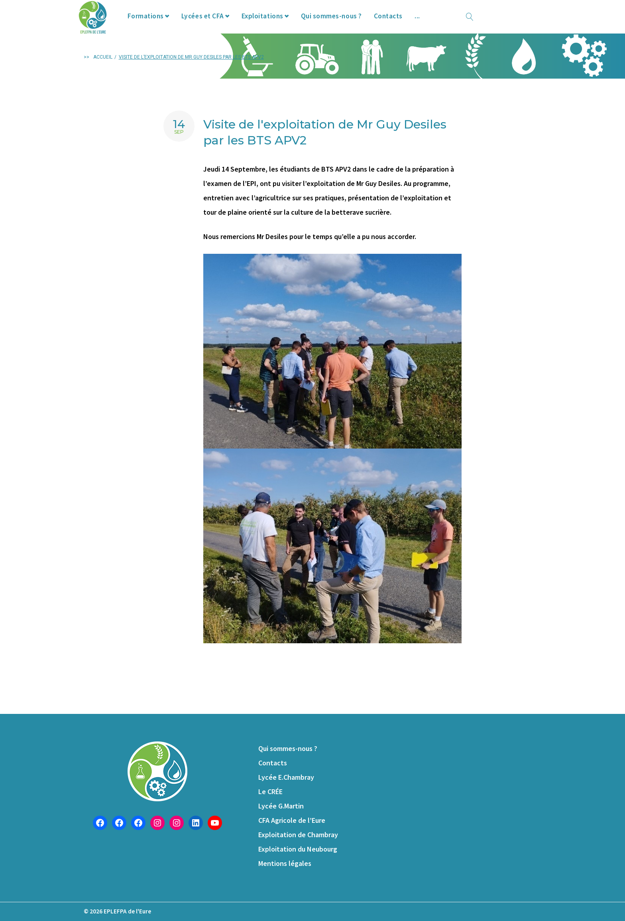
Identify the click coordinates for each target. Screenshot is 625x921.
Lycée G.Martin (281, 805)
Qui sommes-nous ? (349, 23)
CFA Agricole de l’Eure (291, 820)
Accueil (102, 72)
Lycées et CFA (216, 23)
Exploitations (277, 23)
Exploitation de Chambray (298, 834)
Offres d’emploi (458, 23)
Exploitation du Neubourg (297, 849)
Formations (158, 23)
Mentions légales (284, 863)
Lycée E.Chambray (286, 777)
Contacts (406, 23)
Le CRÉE (270, 791)
